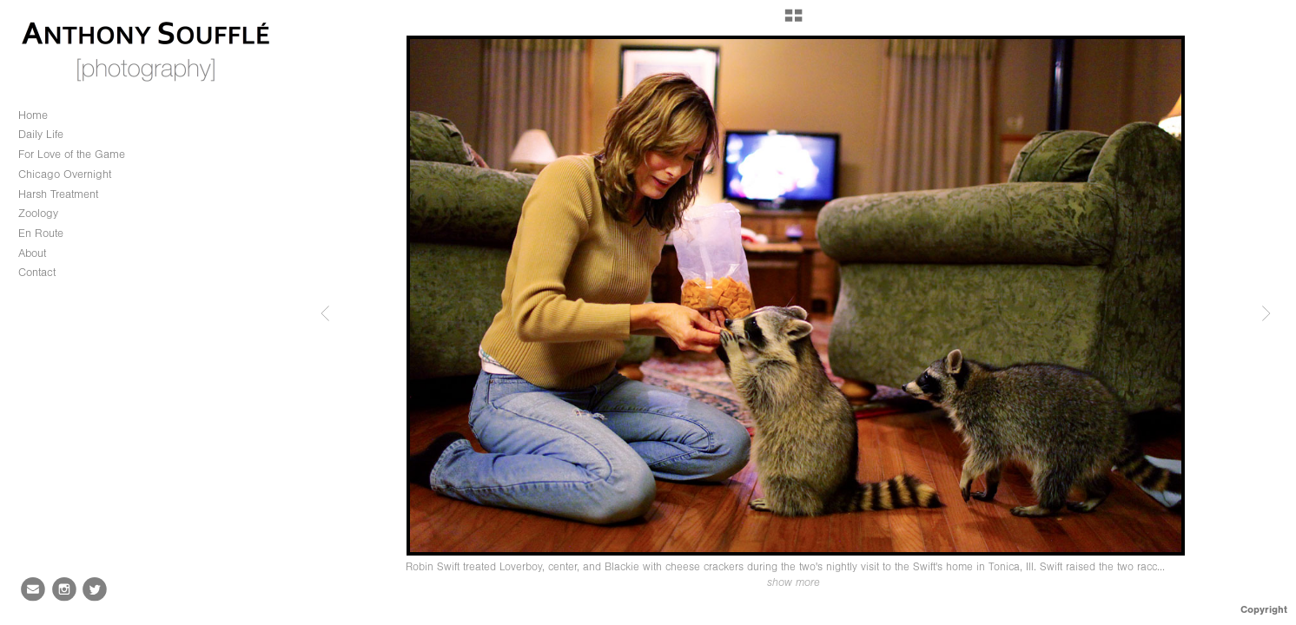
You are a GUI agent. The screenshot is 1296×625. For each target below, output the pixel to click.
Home (33, 115)
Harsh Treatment (58, 194)
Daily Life (40, 134)
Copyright (1263, 609)
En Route (40, 233)
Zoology (46, 213)
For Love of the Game (71, 154)
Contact (37, 272)
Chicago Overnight (64, 174)
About (32, 253)
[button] (793, 21)
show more (793, 582)
